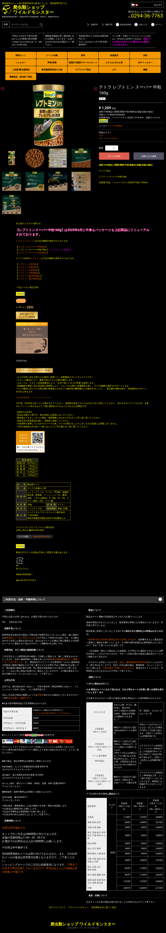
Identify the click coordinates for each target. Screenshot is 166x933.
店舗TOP (92, 24)
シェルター (21, 62)
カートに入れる (114, 156)
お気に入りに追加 (148, 156)
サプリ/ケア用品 (83, 69)
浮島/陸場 (51, 62)
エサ (114, 69)
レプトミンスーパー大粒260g (32, 252)
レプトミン (35, 258)
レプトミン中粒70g (28, 267)
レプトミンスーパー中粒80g (32, 246)
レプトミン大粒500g (28, 273)
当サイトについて (57, 907)
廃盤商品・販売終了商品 (20, 77)
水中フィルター (145, 62)
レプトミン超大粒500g (29, 278)
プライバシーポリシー (78, 907)
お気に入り (141, 24)
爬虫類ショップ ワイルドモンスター (83, 924)
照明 (83, 55)
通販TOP (106, 24)
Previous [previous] (1, 88)
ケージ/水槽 (51, 55)
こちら (41, 450)
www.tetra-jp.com (42, 536)
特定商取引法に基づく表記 (103, 907)
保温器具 (114, 55)
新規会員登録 (123, 24)
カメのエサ (112, 138)
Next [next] (95, 88)
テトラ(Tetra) (116, 126)
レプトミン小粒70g (28, 264)
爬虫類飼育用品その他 (52, 69)
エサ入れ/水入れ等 (114, 62)
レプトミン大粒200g (28, 270)
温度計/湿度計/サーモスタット (83, 62)
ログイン (157, 24)
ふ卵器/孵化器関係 (20, 69)
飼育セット (21, 55)
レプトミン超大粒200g (29, 275)
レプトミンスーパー (25, 241)
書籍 (145, 69)
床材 (145, 55)
